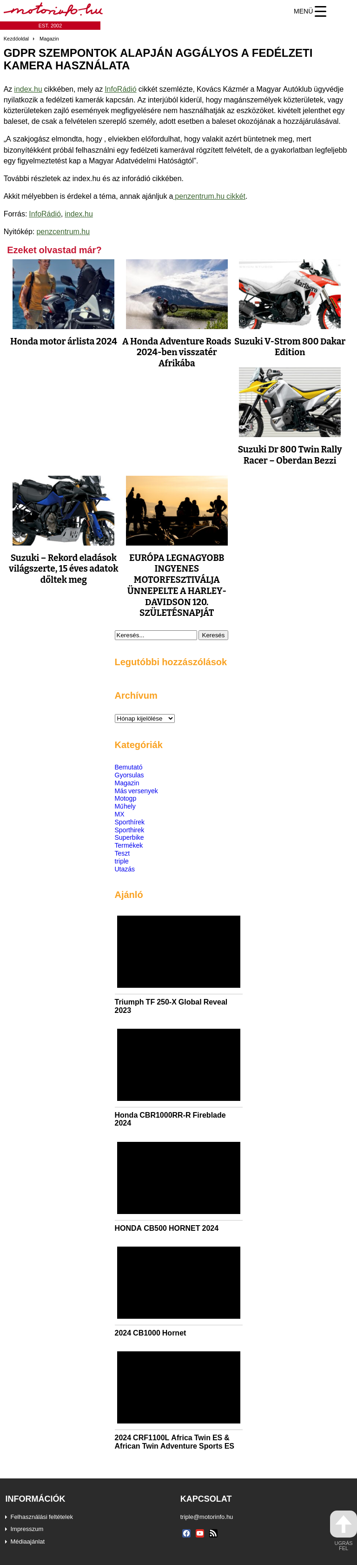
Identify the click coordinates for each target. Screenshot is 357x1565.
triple (122, 861)
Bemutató (129, 767)
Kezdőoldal (16, 38)
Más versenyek (136, 791)
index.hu (28, 88)
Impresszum (26, 1528)
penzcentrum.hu (63, 231)
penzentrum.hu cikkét (209, 196)
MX (120, 814)
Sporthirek (130, 830)
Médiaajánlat (27, 1541)
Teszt (122, 853)
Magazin (49, 38)
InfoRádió (121, 88)
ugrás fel (343, 1531)
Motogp (126, 798)
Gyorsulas (129, 775)
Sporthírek (130, 822)
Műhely (125, 806)
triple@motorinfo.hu (206, 1516)
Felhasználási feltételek (41, 1516)
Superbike (129, 837)
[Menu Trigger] (310, 11)
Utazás (125, 869)
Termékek (129, 845)
